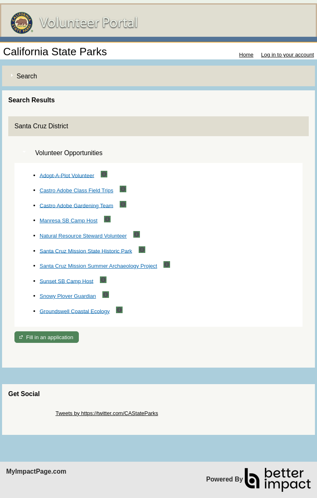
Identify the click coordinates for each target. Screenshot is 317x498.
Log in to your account (287, 55)
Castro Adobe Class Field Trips (76, 190)
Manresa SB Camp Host (68, 220)
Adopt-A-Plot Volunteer (67, 175)
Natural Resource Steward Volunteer (83, 236)
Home (246, 55)
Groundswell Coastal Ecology (75, 311)
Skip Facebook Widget (35, 419)
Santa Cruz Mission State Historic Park (86, 251)
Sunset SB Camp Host (66, 281)
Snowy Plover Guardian (68, 296)
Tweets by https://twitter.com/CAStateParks (106, 413)
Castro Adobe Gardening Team (76, 205)
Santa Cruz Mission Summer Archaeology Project (98, 266)
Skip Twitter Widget (31, 413)
